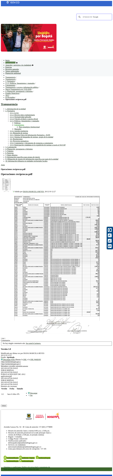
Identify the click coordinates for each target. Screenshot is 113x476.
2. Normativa (10, 81)
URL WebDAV (35, 359)
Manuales (17, 129)
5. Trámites (9, 151)
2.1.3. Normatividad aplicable (20, 117)
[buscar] (94, 17)
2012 (7, 95)
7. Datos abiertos (11, 155)
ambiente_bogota (27, 458)
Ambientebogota (43, 458)
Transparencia (10, 77)
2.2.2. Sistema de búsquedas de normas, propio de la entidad (31, 137)
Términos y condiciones (12, 467)
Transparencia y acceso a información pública (21, 87)
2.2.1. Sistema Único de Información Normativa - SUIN (30, 135)
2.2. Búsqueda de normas (19, 133)
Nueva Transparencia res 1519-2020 (18, 89)
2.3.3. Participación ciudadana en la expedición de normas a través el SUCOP (38, 145)
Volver (4, 406)
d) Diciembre (10, 97)
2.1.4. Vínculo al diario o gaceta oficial (24, 119)
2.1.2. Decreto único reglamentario (22, 115)
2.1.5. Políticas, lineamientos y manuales (20, 83)
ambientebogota (26, 461)
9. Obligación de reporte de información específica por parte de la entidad (31, 159)
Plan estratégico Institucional (29, 127)
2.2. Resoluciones (16, 139)
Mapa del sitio (33, 469)
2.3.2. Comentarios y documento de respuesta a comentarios (31, 143)
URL (25, 359)
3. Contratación (10, 147)
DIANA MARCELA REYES (33, 192)
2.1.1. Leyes (14, 113)
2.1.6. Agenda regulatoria (19, 131)
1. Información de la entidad (15, 109)
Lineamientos (10, 85)
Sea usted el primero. (33, 343)
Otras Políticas (22, 469)
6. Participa (9, 153)
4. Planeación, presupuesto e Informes (19, 91)
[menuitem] (32, 393)
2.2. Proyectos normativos (19, 141)
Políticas (17, 123)
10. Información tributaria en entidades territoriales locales (26, 161)
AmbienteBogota (11, 458)
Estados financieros (12, 93)
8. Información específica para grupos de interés (22, 157)
